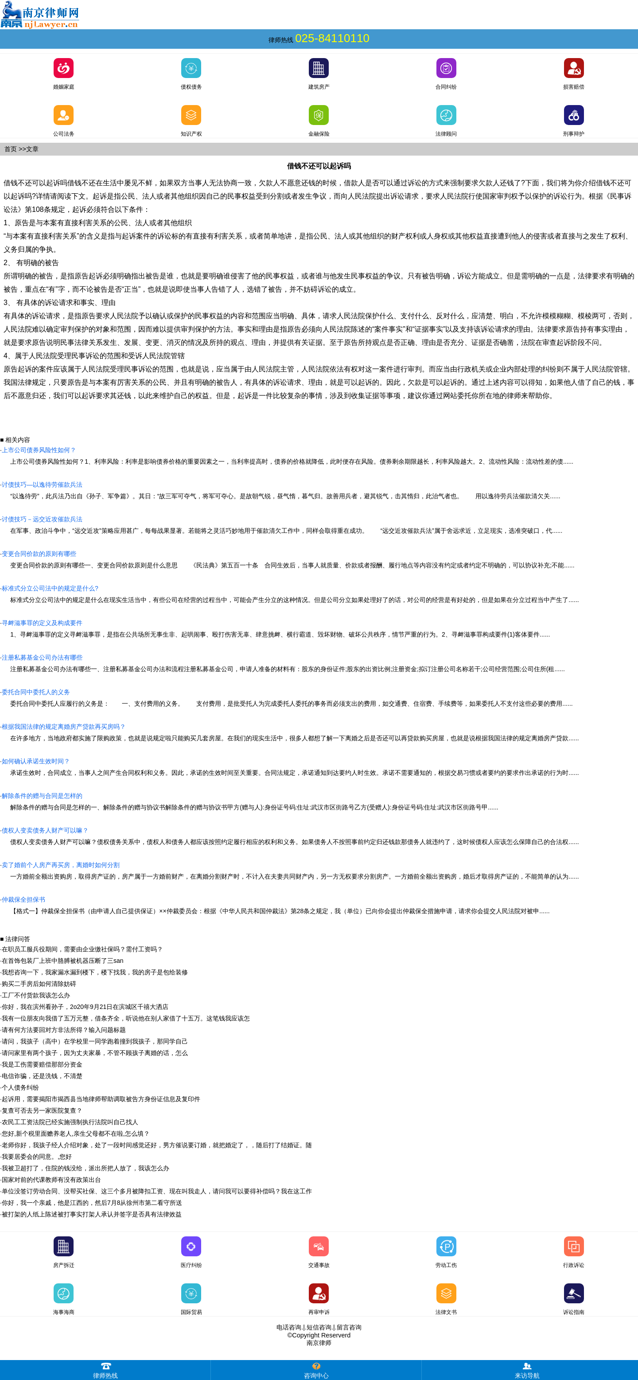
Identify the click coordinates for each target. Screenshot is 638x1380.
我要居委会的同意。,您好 (37, 1156)
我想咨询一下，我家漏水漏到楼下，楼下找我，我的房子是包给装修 (95, 972)
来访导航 (527, 1369)
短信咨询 (319, 1327)
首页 (10, 148)
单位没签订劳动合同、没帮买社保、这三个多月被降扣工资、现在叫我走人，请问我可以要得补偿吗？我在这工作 (157, 1191)
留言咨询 (349, 1327)
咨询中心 (316, 1369)
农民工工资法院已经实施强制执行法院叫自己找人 (70, 1122)
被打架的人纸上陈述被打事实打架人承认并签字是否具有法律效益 (92, 1214)
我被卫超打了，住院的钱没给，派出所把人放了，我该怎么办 (85, 1168)
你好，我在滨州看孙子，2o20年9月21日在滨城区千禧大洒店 (85, 1006)
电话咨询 (288, 1327)
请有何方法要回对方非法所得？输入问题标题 (64, 1029)
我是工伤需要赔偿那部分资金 (42, 1064)
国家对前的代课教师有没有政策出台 (51, 1179)
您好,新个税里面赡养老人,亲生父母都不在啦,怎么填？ (76, 1133)
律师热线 (105, 1369)
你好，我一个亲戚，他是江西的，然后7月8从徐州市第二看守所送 (92, 1202)
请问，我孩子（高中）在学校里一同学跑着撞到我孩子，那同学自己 (95, 1041)
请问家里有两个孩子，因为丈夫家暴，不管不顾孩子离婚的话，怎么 (95, 1052)
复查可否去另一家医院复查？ (42, 1110)
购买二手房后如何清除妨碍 (39, 983)
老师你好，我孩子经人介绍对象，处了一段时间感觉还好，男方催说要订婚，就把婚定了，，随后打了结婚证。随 (157, 1145)
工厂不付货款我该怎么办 (36, 995)
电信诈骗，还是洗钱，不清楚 (42, 1075)
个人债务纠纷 (20, 1087)
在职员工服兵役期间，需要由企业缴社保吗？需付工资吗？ (82, 949)
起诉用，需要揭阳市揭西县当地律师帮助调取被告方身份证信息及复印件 (101, 1098)
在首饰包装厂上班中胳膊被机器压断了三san (63, 960)
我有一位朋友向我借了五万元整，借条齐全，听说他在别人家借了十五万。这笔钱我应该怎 (126, 1018)
